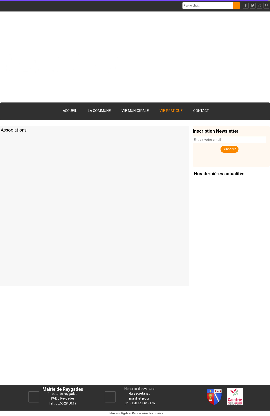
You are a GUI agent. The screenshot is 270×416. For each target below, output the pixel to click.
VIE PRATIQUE (171, 111)
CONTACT (201, 111)
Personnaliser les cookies (147, 413)
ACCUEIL (70, 111)
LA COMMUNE (99, 111)
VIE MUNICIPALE (135, 111)
